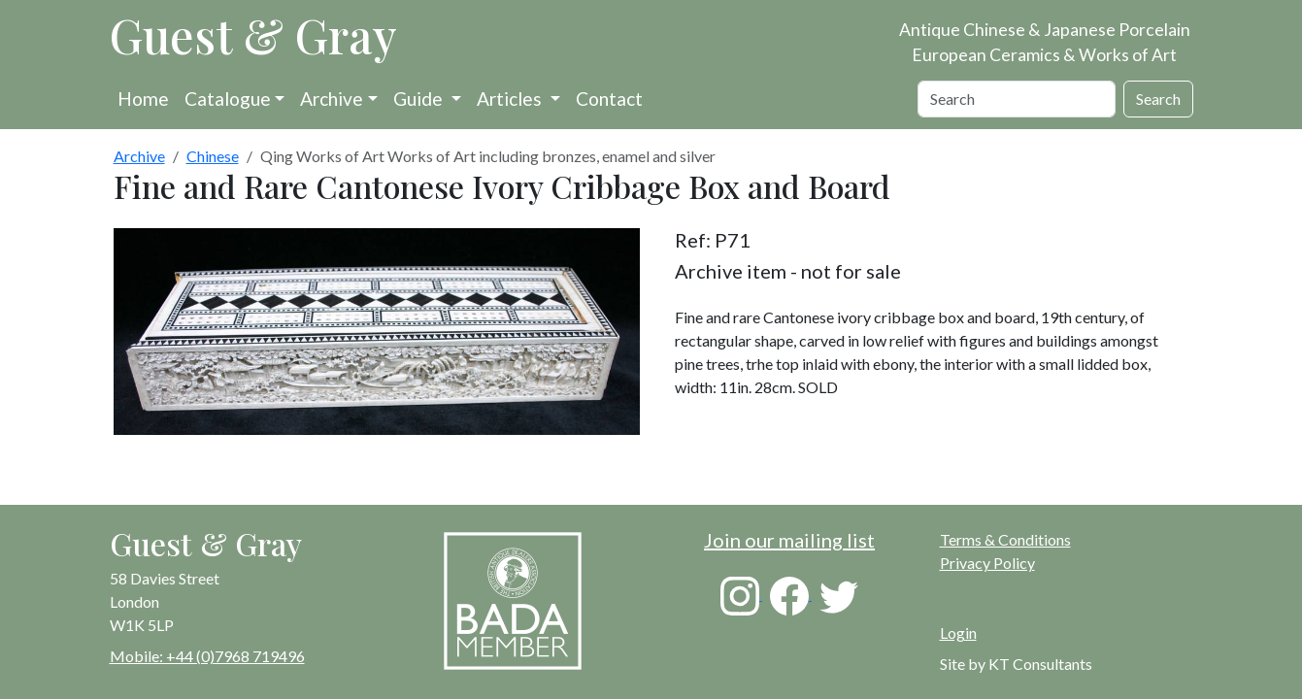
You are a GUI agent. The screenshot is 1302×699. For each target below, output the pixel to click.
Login (958, 632)
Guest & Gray (253, 35)
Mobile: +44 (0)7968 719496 (207, 656)
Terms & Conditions (1005, 539)
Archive (331, 98)
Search (1158, 98)
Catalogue (227, 98)
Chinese (212, 156)
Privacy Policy (987, 562)
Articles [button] (511, 98)
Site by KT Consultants (1016, 663)
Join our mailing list (789, 539)
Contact (609, 98)
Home (143, 98)
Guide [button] (420, 98)
